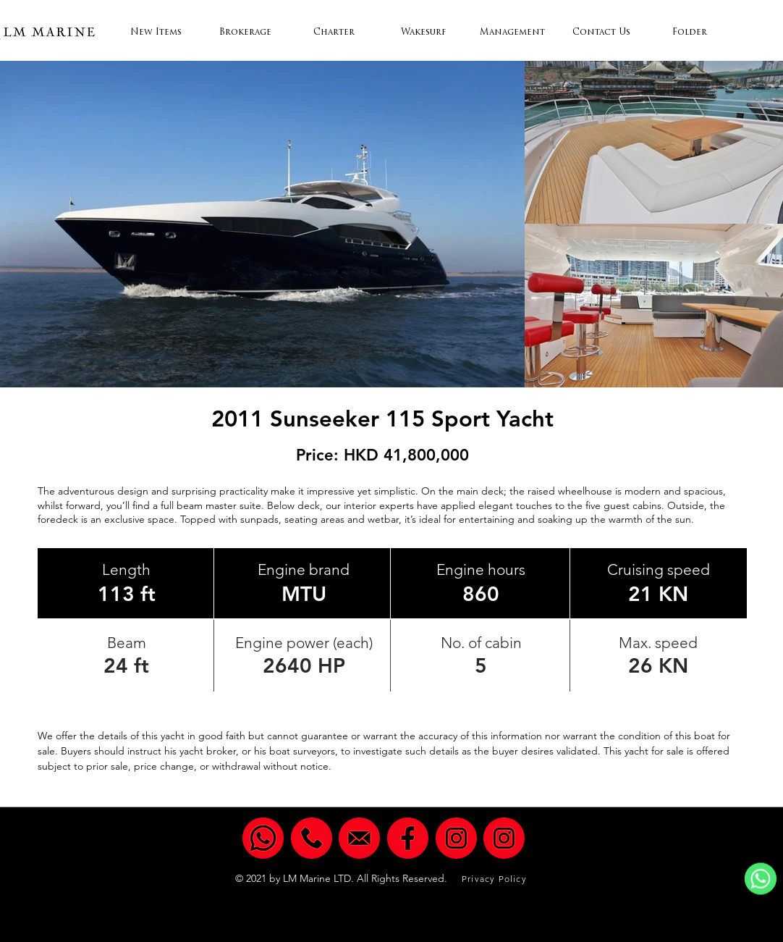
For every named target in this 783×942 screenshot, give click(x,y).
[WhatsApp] (760, 879)
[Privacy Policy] (496, 878)
